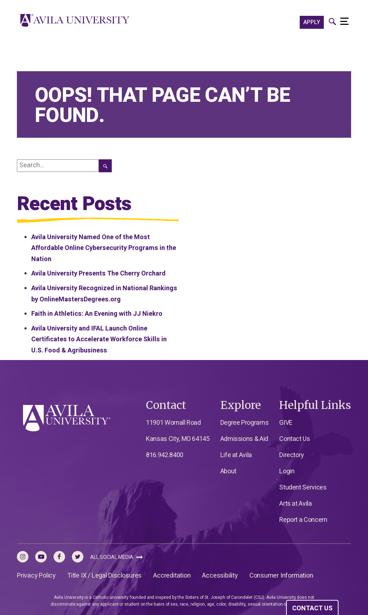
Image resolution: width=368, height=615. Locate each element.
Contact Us (294, 439)
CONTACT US (312, 608)
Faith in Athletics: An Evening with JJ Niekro (96, 314)
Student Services (302, 487)
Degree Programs (244, 423)
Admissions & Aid (244, 439)
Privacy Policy (36, 575)
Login (286, 471)
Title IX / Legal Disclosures (104, 575)
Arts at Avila (295, 504)
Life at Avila (236, 455)
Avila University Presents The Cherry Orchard (98, 273)
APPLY (311, 22)
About (228, 471)
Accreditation (171, 575)
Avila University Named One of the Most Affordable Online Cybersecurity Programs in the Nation (103, 248)
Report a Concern (303, 520)
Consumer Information (281, 575)
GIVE (286, 423)
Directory (291, 455)
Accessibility (220, 575)
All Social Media (116, 557)
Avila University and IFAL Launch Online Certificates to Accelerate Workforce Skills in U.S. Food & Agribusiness (99, 339)
